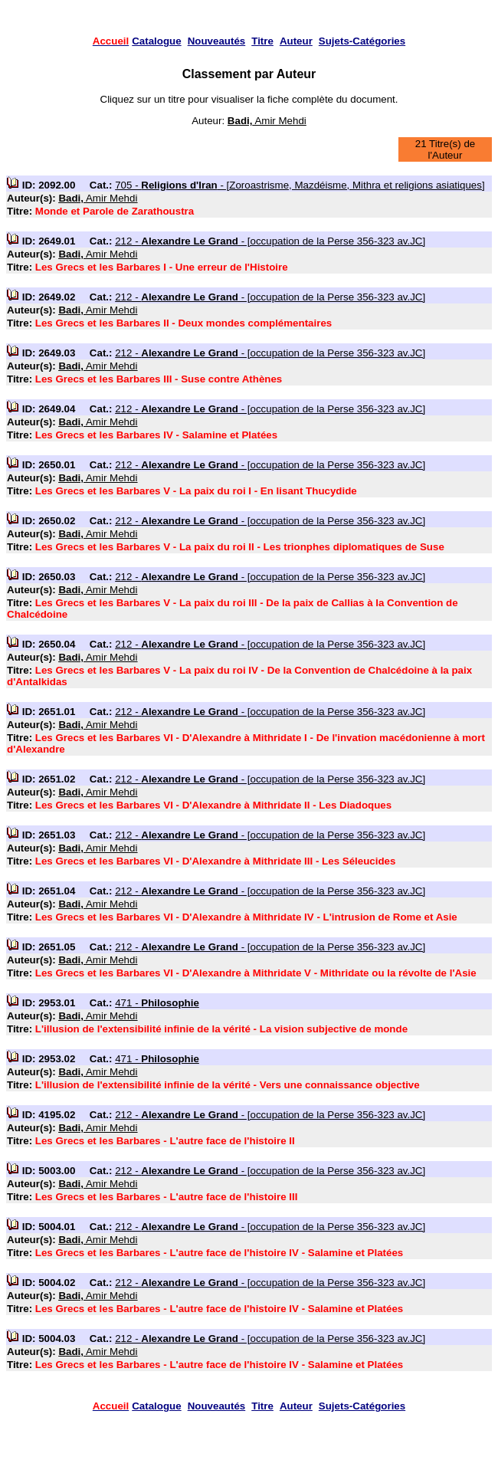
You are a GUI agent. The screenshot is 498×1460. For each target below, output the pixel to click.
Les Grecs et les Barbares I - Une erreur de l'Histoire (161, 267)
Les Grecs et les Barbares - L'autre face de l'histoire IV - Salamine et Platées (219, 1252)
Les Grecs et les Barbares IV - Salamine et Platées (156, 435)
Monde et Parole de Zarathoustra (114, 211)
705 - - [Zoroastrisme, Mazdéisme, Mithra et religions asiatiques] (299, 185)
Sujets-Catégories (362, 41)
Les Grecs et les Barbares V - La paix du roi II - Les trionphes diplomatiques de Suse (239, 547)
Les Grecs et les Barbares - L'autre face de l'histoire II (165, 1141)
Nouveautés (217, 41)
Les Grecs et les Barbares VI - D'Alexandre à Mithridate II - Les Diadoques (213, 805)
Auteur (296, 41)
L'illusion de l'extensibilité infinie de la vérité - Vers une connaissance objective (227, 1085)
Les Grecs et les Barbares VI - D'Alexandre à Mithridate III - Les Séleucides (215, 861)
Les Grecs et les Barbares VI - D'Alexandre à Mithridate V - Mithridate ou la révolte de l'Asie (256, 973)
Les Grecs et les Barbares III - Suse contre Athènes (158, 379)
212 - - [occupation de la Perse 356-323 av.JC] (270, 241)
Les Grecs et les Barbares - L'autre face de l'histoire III (166, 1196)
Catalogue (156, 41)
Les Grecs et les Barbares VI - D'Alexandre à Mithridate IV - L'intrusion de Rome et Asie (246, 917)
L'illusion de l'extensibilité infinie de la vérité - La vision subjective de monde (221, 1029)
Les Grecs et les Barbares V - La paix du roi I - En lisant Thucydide (196, 491)
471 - (157, 1003)
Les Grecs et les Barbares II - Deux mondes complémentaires (183, 323)
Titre (262, 41)
